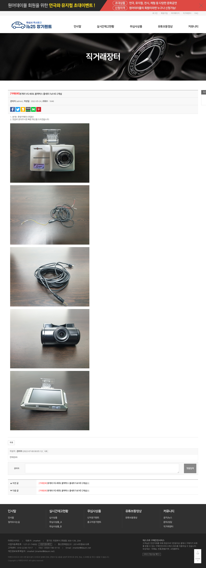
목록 (11, 443)
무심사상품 (136, 26)
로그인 (155, 13)
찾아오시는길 (14, 522)
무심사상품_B (55, 526)
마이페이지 (175, 13)
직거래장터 (187, 13)
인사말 (77, 26)
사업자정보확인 (45, 544)
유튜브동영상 (165, 26)
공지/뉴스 (167, 518)
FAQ (196, 13)
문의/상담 (167, 522)
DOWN (197, 558)
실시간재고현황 (105, 26)
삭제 (45, 451)
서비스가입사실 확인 (152, 554)
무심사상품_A (55, 522)
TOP (197, 554)
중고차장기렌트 (94, 522)
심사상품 (53, 518)
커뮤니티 (193, 26)
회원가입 (164, 13)
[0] (68, 483)
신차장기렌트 (93, 518)
